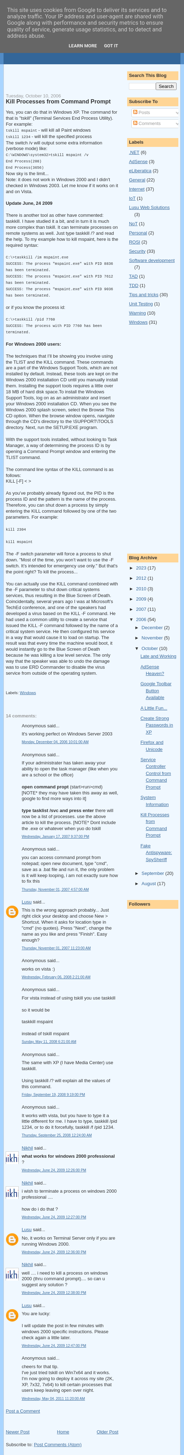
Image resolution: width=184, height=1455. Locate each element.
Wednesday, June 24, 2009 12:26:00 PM (54, 1164)
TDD (133, 285)
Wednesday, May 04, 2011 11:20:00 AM (53, 1392)
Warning (137, 313)
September (153, 873)
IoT (132, 198)
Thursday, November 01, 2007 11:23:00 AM (56, 942)
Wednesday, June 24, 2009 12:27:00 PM (54, 1211)
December (153, 627)
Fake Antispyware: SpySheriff (156, 852)
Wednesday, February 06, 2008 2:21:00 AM (56, 971)
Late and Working (159, 656)
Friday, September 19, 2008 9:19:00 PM (53, 1088)
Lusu (26, 895)
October (150, 648)
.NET (134, 152)
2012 (142, 578)
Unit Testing (141, 303)
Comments (147, 123)
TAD (133, 276)
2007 (142, 609)
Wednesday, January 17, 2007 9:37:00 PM (55, 830)
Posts (141, 112)
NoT (133, 223)
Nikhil (27, 1141)
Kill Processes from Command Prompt (58, 101)
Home (63, 1425)
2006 (142, 619)
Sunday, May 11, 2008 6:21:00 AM (49, 1035)
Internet (136, 189)
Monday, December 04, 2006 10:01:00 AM (55, 736)
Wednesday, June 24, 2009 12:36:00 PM (54, 1246)
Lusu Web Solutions (149, 207)
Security (137, 251)
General (137, 180)
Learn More (83, 45)
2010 (142, 588)
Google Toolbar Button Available (156, 690)
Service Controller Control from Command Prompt (156, 773)
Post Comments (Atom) (58, 1438)
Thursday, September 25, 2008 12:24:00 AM (57, 1129)
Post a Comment (23, 1404)
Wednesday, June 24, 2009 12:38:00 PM (54, 1286)
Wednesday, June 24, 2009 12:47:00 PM (54, 1339)
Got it (111, 45)
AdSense (138, 161)
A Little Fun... (154, 708)
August (149, 883)
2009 (142, 599)
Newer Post (17, 1425)
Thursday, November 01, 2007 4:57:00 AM (55, 883)
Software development (151, 260)
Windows (28, 686)
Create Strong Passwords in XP (157, 725)
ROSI (134, 242)
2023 (142, 568)
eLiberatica (140, 170)
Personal (138, 232)
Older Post (107, 1425)
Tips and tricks (143, 294)
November (153, 637)
